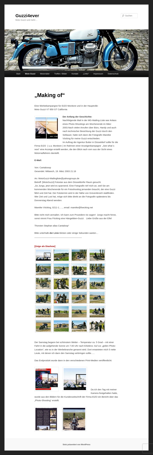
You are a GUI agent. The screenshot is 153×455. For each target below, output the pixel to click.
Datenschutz (113, 74)
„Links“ (86, 74)
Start (18, 74)
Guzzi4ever (27, 15)
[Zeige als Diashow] (44, 246)
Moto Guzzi (30, 74)
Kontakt (75, 74)
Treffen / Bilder (60, 74)
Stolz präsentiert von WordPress (76, 445)
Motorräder (45, 74)
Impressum (98, 74)
